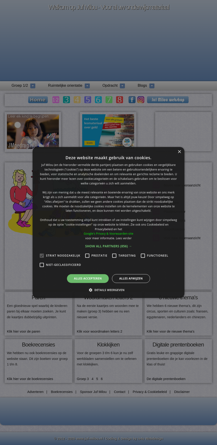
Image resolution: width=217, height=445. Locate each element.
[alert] (108, 222)
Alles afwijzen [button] (131, 278)
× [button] (179, 152)
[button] (108, 246)
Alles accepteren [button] (88, 278)
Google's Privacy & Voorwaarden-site (108, 234)
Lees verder (124, 238)
